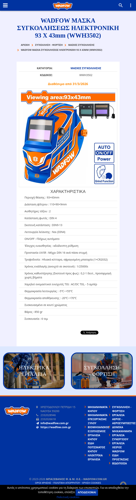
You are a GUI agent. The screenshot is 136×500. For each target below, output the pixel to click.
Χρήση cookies (91, 482)
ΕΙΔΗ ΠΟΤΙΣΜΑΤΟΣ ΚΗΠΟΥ (96, 447)
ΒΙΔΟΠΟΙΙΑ (119, 463)
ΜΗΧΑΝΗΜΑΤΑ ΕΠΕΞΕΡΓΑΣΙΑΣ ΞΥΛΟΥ (98, 419)
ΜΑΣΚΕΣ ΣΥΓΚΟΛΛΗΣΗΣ (86, 68)
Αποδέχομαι (87, 492)
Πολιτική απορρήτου (66, 482)
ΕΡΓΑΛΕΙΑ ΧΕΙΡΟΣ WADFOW (118, 447)
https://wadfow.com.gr (53, 427)
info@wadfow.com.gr (52, 423)
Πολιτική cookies (68, 497)
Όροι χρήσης (43, 482)
